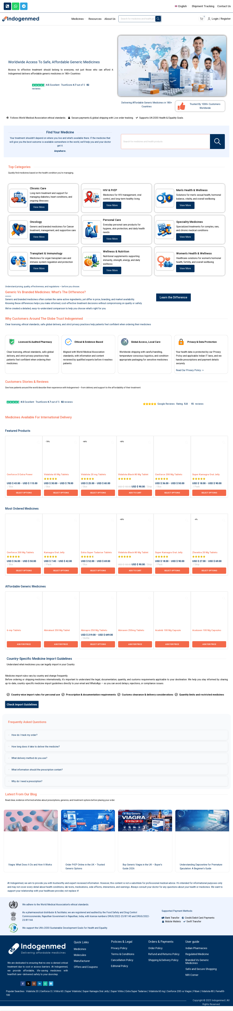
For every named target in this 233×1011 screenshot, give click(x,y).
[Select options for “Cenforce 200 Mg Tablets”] (172, 498)
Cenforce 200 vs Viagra (179, 996)
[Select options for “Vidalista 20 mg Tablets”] (98, 498)
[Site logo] (20, 22)
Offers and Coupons (86, 971)
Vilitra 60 (58, 996)
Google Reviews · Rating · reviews (173, 408)
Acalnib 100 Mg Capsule (168, 635)
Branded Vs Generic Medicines (197, 966)
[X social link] (28, 988)
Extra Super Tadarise (136, 996)
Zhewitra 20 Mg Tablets (205, 557)
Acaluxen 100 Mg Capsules (207, 635)
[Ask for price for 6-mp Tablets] (24, 649)
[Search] (140, 22)
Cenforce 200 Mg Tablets (169, 479)
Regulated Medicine (197, 958)
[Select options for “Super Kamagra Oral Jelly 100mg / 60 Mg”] (209, 498)
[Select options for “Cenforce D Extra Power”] (24, 498)
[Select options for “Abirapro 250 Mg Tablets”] (98, 649)
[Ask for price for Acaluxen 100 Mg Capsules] (209, 649)
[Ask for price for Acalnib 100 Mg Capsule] (172, 649)
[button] (135, 498)
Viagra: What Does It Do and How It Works (30, 869)
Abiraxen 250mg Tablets (131, 635)
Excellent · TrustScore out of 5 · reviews (40, 406)
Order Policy (155, 952)
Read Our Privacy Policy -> (190, 375)
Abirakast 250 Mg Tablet (57, 635)
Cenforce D (46, 996)
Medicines (80, 953)
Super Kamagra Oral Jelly (96, 996)
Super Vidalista (73, 996)
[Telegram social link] (51, 988)
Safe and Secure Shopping (201, 973)
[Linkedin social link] (39, 988)
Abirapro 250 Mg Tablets (94, 635)
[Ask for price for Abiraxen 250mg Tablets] (135, 649)
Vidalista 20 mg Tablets (93, 479)
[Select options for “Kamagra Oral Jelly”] (61, 575)
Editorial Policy (119, 970)
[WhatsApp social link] (45, 988)
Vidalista (30, 996)
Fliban (196, 996)
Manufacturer (82, 965)
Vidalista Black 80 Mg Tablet (133, 479)
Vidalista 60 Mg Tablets (56, 479)
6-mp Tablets (14, 635)
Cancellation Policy (122, 964)
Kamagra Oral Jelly (54, 557)
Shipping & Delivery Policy (163, 964)
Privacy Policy (119, 952)
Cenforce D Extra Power (20, 479)
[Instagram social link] (34, 988)
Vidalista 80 (207, 996)
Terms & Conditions (122, 958)
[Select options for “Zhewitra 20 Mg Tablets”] (209, 575)
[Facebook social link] (23, 988)
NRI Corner (191, 979)
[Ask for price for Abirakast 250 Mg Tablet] (61, 649)
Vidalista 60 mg (157, 996)
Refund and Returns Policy (164, 958)
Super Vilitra (117, 996)
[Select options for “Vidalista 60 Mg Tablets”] (61, 498)
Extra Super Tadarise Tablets (96, 557)
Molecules (80, 959)
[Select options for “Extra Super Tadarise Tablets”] (98, 575)
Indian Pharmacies (196, 952)
